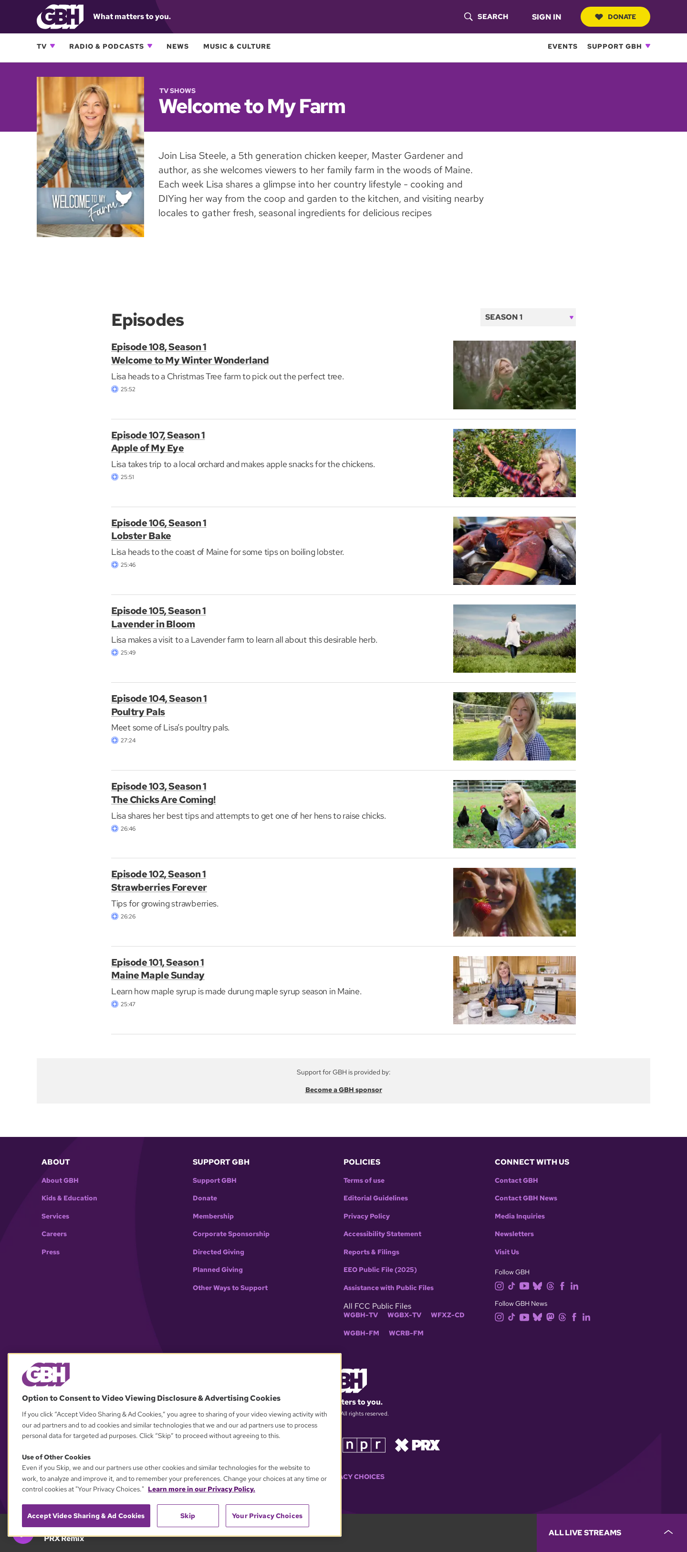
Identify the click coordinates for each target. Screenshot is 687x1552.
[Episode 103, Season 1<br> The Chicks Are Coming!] (514, 814)
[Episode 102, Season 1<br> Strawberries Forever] (514, 901)
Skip (187, 1515)
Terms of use (364, 1181)
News (178, 46)
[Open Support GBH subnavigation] (647, 45)
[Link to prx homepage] (417, 1444)
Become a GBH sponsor (343, 1089)
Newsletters (514, 1234)
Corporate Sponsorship (231, 1234)
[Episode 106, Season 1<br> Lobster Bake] (514, 550)
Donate (615, 16)
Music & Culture (237, 46)
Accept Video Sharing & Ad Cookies (86, 1515)
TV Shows (177, 90)
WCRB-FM (406, 1333)
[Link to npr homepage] (364, 1444)
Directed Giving (218, 1252)
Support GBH (614, 46)
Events (563, 46)
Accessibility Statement (382, 1234)
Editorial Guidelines (376, 1198)
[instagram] (501, 1285)
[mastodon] (552, 1317)
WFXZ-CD (448, 1315)
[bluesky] (539, 1285)
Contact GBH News (526, 1198)
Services (55, 1216)
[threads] (552, 1285)
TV (42, 46)
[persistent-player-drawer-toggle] (612, 1533)
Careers (54, 1234)
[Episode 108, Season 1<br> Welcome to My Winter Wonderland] (514, 374)
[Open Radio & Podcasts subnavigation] (149, 45)
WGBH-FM (361, 1333)
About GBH (60, 1181)
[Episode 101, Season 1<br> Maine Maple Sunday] (514, 989)
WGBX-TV (404, 1315)
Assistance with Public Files (389, 1288)
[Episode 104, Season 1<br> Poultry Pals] (514, 726)
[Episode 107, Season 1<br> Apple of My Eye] (514, 462)
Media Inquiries (520, 1216)
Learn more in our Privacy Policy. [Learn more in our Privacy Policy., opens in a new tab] (201, 1489)
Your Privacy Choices (343, 1477)
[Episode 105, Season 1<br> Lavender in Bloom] (514, 638)
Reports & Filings (371, 1252)
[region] (175, 1445)
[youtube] (526, 1285)
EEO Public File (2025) (380, 1270)
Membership (213, 1216)
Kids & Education (69, 1198)
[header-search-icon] (486, 16)
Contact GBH (516, 1181)
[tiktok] (514, 1285)
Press (51, 1252)
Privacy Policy (367, 1216)
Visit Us (507, 1252)
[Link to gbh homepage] (60, 16)
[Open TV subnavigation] (52, 45)
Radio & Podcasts (106, 46)
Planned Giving (218, 1270)
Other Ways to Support (230, 1288)
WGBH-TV (361, 1315)
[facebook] (564, 1285)
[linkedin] (576, 1285)
